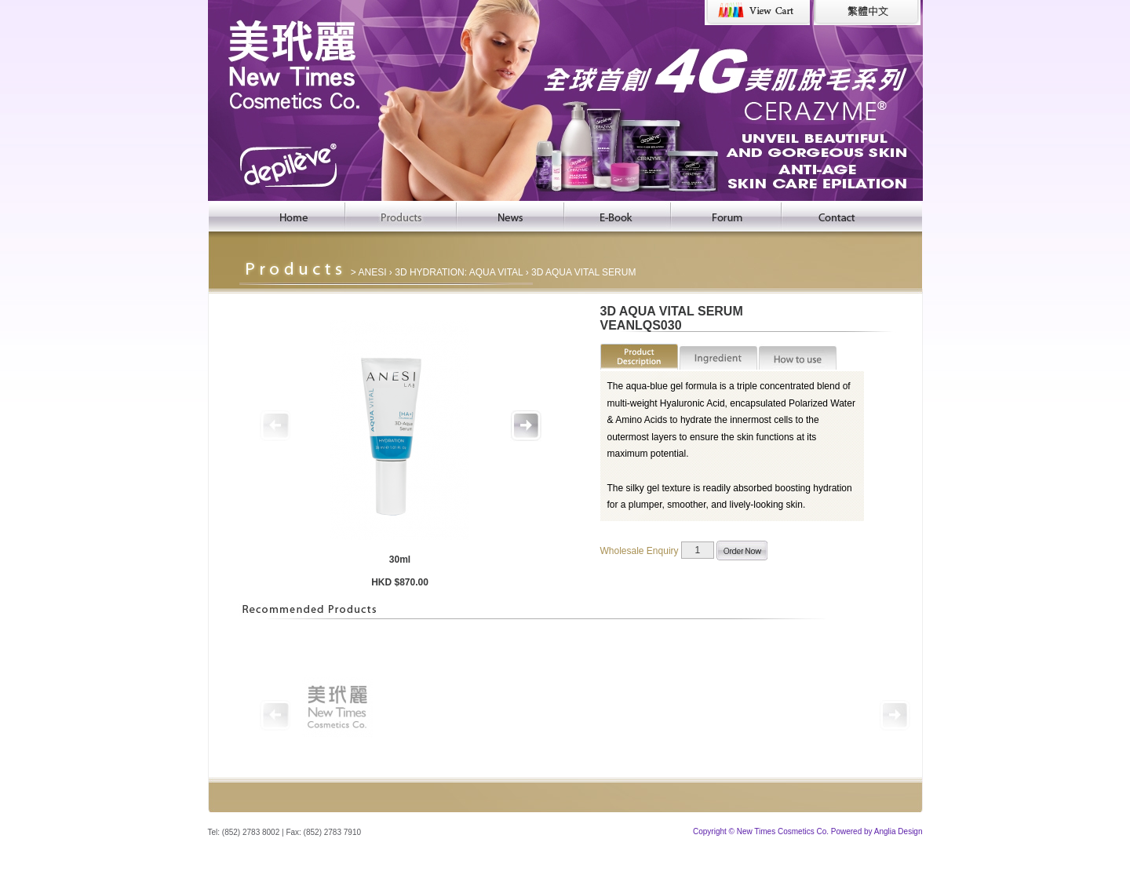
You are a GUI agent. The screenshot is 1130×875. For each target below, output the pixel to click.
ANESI (373, 272)
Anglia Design (898, 831)
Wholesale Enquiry (639, 550)
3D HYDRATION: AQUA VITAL (459, 272)
